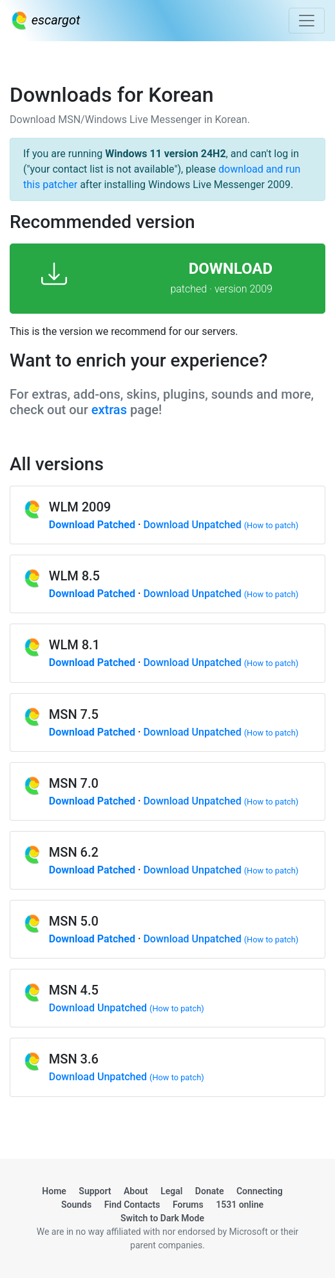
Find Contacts (132, 1204)
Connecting (259, 1191)
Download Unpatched (192, 525)
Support (95, 1191)
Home (54, 1191)
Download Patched (92, 525)
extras (109, 409)
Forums (188, 1204)
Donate (209, 1191)
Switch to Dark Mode (162, 1218)
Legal (171, 1191)
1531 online (239, 1204)
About (136, 1191)
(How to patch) (271, 525)
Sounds (76, 1204)
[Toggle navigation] (307, 20)
